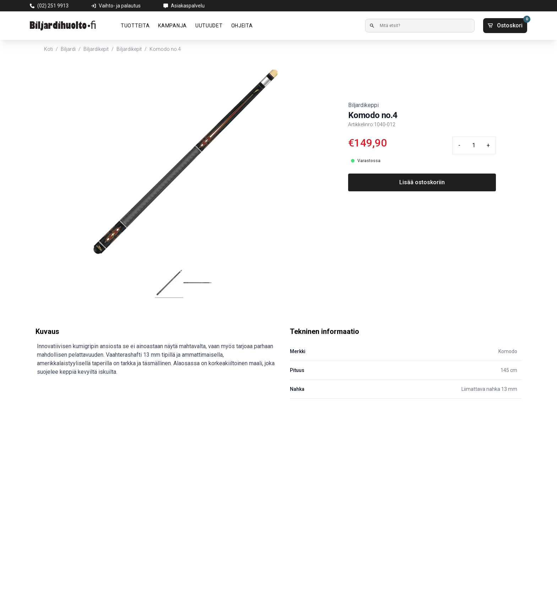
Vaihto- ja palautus (120, 6)
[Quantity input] (473, 145)
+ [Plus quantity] (488, 145)
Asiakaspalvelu (188, 6)
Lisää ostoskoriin (422, 182)
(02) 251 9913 (53, 6)
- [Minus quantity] (459, 145)
